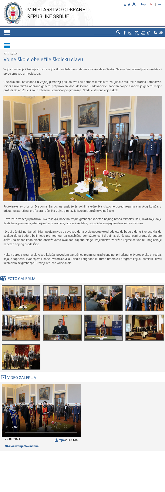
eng (160, 4)
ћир (143, 4)
